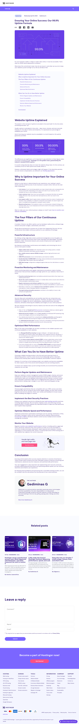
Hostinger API (34, 692)
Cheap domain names (23, 678)
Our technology (61, 678)
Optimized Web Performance (27, 89)
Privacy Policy (56, 633)
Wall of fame (49, 688)
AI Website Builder (35, 681)
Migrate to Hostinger (35, 690)
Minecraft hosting (7, 695)
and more (5, 714)
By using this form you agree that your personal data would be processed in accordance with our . (33, 633)
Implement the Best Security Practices (30, 100)
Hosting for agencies (8, 692)
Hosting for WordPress (8, 678)
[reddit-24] (72, 707)
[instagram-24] (63, 707)
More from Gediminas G (25, 500)
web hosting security (51, 401)
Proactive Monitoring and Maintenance (30, 84)
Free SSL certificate (22, 685)
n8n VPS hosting (7, 683)
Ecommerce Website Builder (37, 683)
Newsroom (59, 681)
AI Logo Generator (35, 688)
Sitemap (48, 695)
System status (49, 690)
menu (9, 9)
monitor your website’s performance (31, 426)
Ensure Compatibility (25, 98)
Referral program (50, 683)
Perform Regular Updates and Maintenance (31, 95)
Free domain (21, 681)
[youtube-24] (69, 707)
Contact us (70, 681)
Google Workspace (7, 702)
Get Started (39, 661)
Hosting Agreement (48, 171)
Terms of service (72, 712)
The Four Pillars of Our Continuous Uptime (32, 79)
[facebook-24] (60, 707)
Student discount (61, 688)
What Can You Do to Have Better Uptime (31, 93)
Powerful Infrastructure (26, 82)
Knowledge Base (71, 678)
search (73, 9)
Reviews (48, 678)
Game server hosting (8, 697)
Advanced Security (25, 87)
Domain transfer (22, 688)
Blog (58, 685)
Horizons (33, 676)
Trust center (49, 692)
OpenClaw (5, 699)
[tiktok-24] (75, 707)
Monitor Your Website (25, 105)
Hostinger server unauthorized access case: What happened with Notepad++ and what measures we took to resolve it (16, 561)
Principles (59, 692)
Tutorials (70, 676)
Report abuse (71, 683)
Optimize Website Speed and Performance (30, 103)
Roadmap (48, 685)
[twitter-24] (66, 707)
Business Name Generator (37, 685)
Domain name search (23, 676)
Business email (6, 685)
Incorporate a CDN (20, 416)
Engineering (18, 16)
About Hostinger (61, 676)
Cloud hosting (6, 688)
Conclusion (22, 110)
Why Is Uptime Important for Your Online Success (34, 77)
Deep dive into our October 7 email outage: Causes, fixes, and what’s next (62, 559)
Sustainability (60, 690)
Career (58, 683)
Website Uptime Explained (26, 74)
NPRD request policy (46, 712)
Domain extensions (22, 690)
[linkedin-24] (57, 707)
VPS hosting (6, 681)
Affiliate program (50, 681)
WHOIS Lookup (21, 683)
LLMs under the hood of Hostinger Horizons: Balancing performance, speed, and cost (39, 559)
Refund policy (63, 712)
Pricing (48, 676)
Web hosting (6, 676)
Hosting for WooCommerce (9, 690)
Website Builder (34, 678)
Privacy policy (56, 712)
